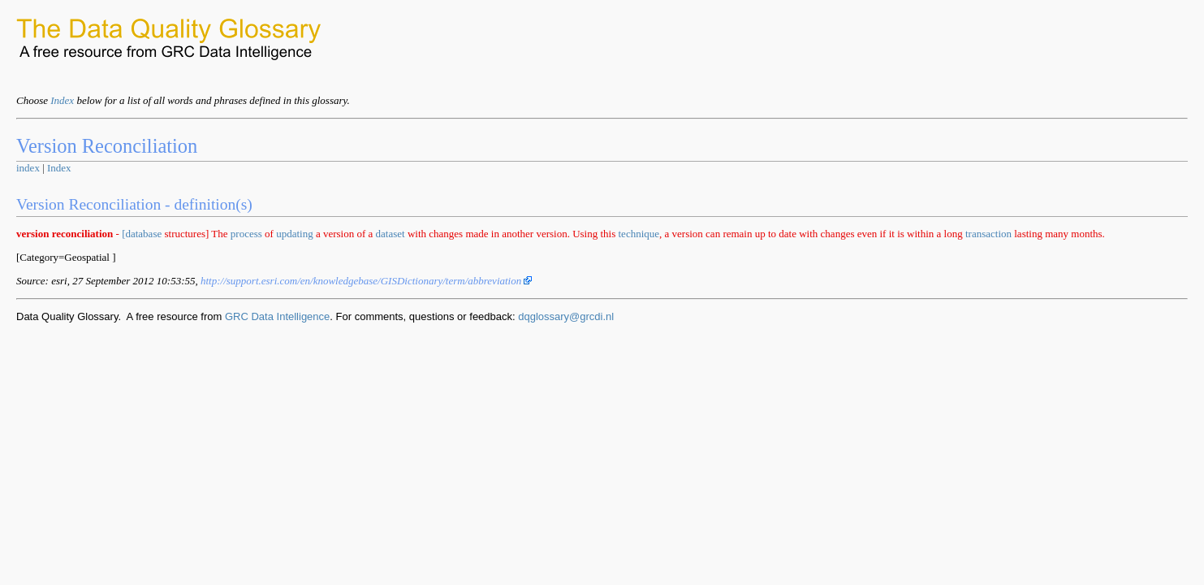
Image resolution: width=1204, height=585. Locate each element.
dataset (390, 234)
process (246, 234)
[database (142, 234)
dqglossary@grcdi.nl (566, 316)
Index (62, 100)
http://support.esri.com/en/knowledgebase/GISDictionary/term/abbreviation (367, 281)
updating (294, 234)
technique (639, 234)
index (28, 168)
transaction (988, 234)
